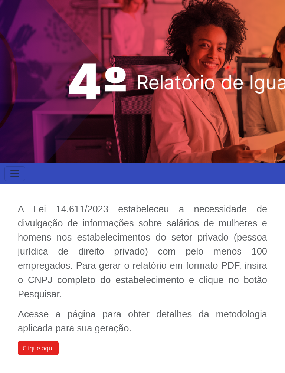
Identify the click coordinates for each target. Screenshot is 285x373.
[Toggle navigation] (14, 173)
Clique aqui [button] (38, 348)
